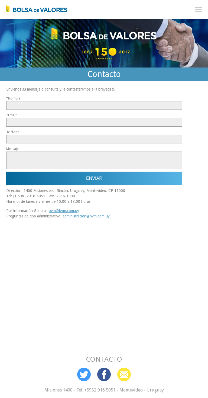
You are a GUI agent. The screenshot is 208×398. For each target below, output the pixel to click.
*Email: (11, 115)
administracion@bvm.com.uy (86, 216)
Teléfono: (13, 132)
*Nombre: (13, 98)
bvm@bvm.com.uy (64, 210)
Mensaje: (12, 149)
